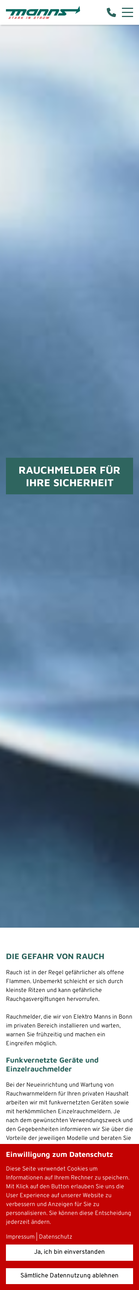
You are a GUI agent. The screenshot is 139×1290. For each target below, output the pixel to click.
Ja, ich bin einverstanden (69, 1252)
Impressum (20, 1237)
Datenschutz (55, 1237)
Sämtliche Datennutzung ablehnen (69, 1276)
